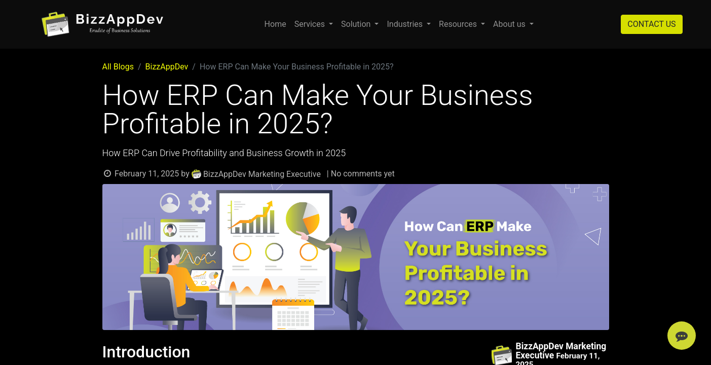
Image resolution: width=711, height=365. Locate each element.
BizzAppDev (167, 66)
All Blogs (118, 66)
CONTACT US (651, 24)
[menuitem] (275, 24)
